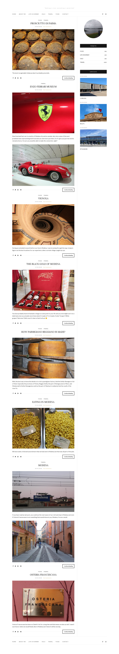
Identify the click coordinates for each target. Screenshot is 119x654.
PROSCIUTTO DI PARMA (43, 23)
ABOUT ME (22, 14)
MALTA (82, 124)
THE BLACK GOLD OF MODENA (43, 264)
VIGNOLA (43, 198)
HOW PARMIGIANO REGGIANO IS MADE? (43, 331)
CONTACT (65, 14)
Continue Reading (68, 78)
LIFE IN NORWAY (34, 14)
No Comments (47, 26)
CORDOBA (83, 98)
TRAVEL (50, 14)
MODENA (43, 465)
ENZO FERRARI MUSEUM (43, 86)
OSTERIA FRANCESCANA (43, 574)
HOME (14, 14)
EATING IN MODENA (43, 402)
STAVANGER (83, 149)
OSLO (43, 14)
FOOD (57, 14)
